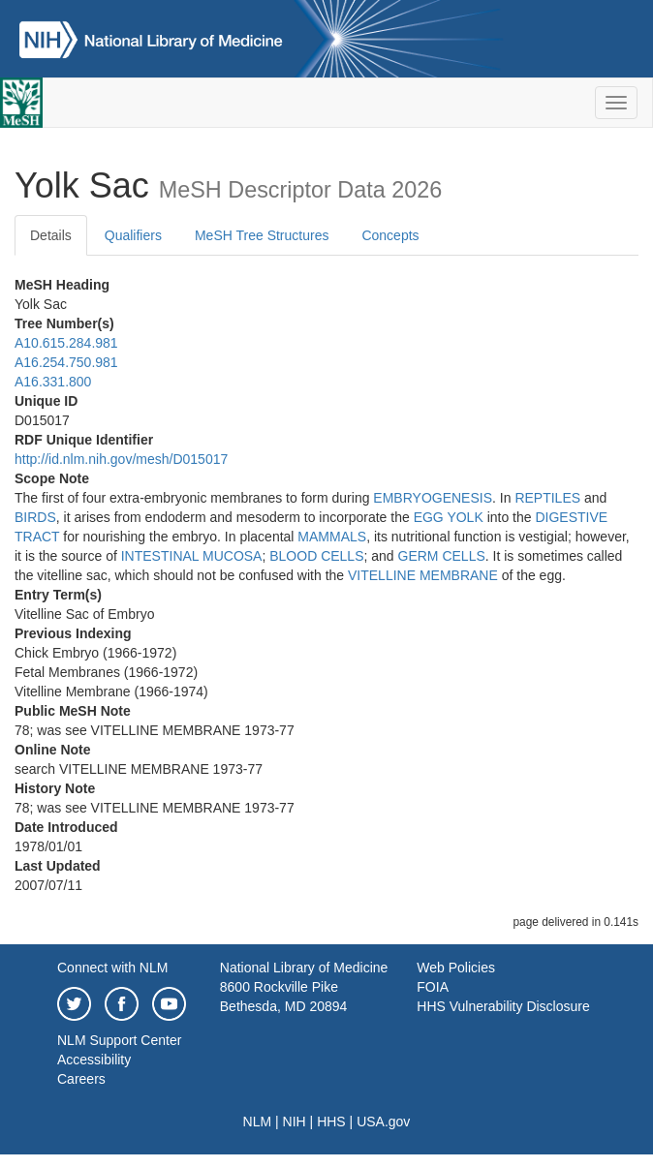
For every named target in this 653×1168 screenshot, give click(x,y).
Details (51, 235)
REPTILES (547, 498)
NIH (294, 1121)
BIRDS (35, 517)
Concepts (390, 235)
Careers (81, 1079)
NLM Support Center (119, 1040)
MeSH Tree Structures (262, 235)
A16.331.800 (53, 381)
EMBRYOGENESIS (432, 498)
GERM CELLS (441, 556)
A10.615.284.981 (66, 343)
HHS (331, 1121)
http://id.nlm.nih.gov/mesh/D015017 (121, 459)
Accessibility (94, 1059)
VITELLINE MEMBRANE (423, 575)
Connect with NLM (112, 967)
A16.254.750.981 (66, 362)
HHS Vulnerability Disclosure (503, 1006)
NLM (257, 1121)
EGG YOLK (448, 517)
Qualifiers (133, 235)
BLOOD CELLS (316, 556)
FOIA (433, 987)
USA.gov (383, 1121)
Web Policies (456, 967)
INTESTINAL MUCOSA (192, 556)
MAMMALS (331, 536)
